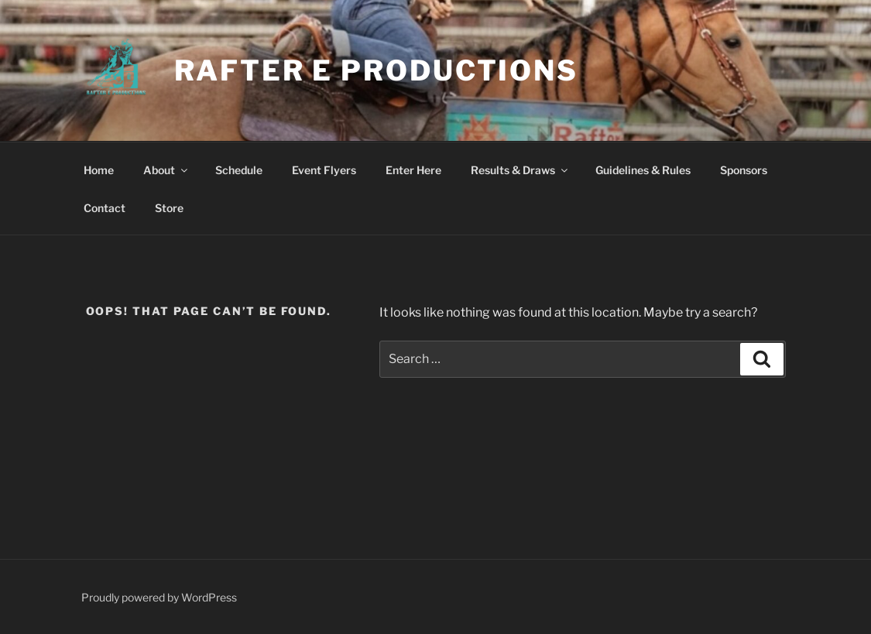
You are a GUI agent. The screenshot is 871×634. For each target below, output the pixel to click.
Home (99, 169)
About (166, 169)
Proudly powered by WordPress (159, 597)
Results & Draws (520, 169)
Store (169, 207)
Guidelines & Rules (643, 169)
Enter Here (413, 169)
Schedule (238, 169)
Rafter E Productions (376, 70)
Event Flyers (324, 169)
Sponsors (743, 169)
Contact (104, 207)
